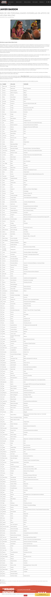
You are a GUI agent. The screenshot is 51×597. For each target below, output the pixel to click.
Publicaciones (42, 2)
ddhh (18, 581)
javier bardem (40, 581)
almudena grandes (4, 581)
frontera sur (31, 581)
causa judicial (9, 581)
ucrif (4, 582)
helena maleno (35, 581)
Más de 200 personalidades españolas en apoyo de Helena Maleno (25, 14)
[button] (10, 4)
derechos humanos (26, 581)
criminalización (14, 581)
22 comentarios (3, 583)
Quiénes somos (11, 2)
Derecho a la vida (19, 2)
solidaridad (2, 582)
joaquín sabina (45, 581)
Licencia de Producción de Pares (30, 590)
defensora (20, 581)
